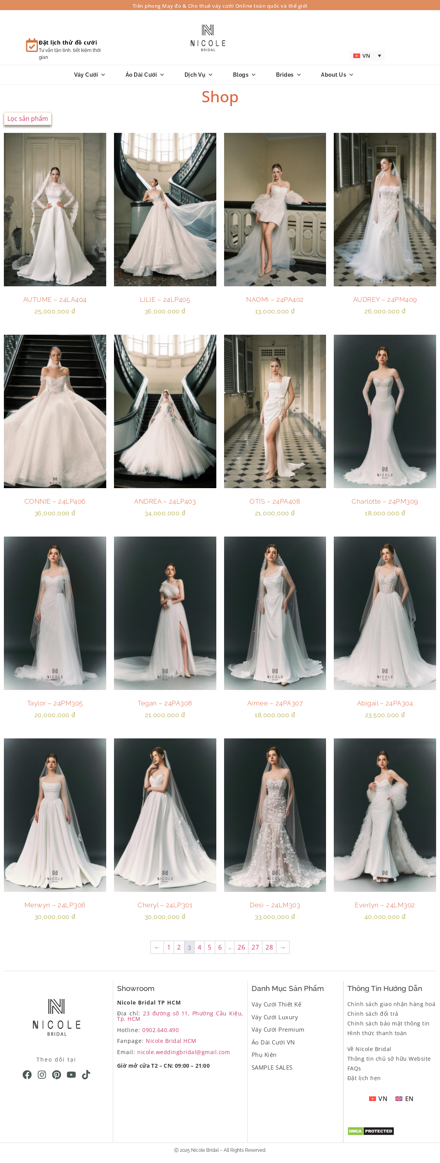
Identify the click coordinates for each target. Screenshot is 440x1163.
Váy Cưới (90, 75)
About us (337, 75)
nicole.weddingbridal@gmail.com (183, 1052)
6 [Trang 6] (220, 947)
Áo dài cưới (145, 75)
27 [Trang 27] (255, 947)
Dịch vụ (199, 75)
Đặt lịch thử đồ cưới (68, 42)
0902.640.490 (160, 1030)
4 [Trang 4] (200, 947)
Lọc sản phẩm (27, 118)
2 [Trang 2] (179, 947)
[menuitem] (367, 55)
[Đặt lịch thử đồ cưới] (32, 45)
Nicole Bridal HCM (171, 1040)
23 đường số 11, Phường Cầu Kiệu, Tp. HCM (180, 1016)
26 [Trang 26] (241, 947)
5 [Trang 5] (210, 947)
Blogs (245, 75)
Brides (289, 75)
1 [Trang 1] (169, 947)
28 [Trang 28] (269, 947)
